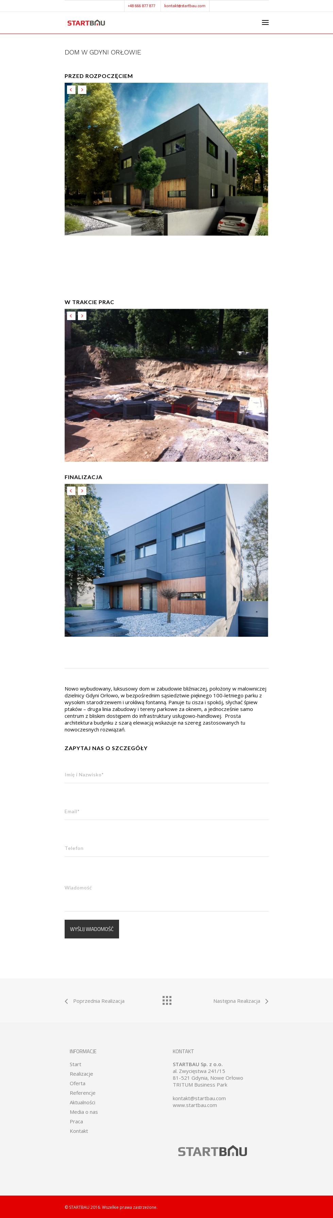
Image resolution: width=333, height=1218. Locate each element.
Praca (76, 1121)
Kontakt (79, 1130)
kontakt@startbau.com (184, 6)
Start (75, 1064)
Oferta (77, 1083)
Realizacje (81, 1073)
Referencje (83, 1092)
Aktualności (82, 1102)
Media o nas (84, 1111)
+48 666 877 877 (141, 6)
